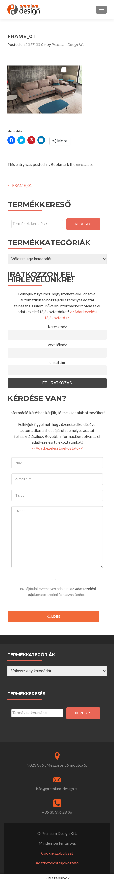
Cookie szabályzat (57, 853)
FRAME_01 (19, 185)
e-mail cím (57, 362)
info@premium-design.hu (57, 788)
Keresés (83, 224)
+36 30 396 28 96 (57, 812)
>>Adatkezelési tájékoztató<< (57, 448)
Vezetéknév (57, 345)
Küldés (53, 616)
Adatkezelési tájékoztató (57, 862)
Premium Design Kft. (68, 44)
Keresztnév (57, 327)
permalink (84, 164)
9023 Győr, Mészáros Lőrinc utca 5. (57, 765)
